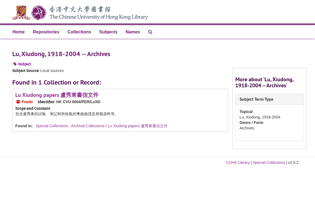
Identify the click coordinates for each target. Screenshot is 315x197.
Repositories (46, 32)
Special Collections (269, 162)
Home (19, 32)
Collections (79, 32)
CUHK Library (237, 162)
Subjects (108, 32)
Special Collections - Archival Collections (70, 126)
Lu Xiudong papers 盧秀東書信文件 (57, 95)
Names (133, 32)
